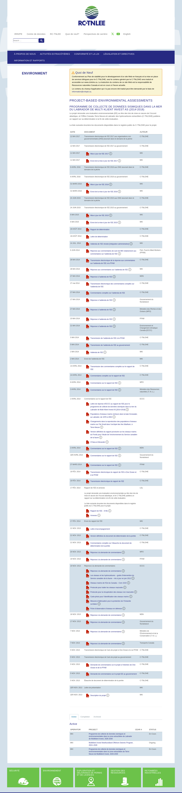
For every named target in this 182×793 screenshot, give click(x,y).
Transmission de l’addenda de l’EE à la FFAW (107, 338)
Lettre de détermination (99, 237)
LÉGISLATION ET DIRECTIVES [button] (119, 54)
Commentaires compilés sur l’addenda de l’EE (107, 293)
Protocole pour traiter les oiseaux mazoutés (106, 588)
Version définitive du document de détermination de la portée (113, 536)
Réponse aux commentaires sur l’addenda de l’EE (109, 270)
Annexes (93, 515)
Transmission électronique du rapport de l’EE (107, 481)
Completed (85, 717)
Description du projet (98, 695)
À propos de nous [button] (25, 54)
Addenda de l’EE (96, 352)
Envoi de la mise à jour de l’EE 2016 (104, 192)
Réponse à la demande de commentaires (105, 552)
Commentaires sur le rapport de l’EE (104, 383)
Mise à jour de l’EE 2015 (99, 215)
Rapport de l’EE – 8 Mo (99, 511)
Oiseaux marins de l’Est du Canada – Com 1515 (108, 583)
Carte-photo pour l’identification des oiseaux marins (109, 597)
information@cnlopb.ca (81, 92)
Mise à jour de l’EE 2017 (99, 154)
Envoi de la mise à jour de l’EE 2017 (104, 161)
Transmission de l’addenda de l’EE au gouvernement (110, 345)
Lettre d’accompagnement (100, 529)
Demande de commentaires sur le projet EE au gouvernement (113, 674)
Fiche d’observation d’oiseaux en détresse (106, 609)
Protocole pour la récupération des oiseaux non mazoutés (112, 592)
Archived (97, 717)
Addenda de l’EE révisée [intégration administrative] (109, 244)
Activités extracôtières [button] (55, 54)
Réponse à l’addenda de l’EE (101, 277)
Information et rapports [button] (29, 60)
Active (73, 717)
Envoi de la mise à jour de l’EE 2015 (104, 223)
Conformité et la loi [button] (86, 54)
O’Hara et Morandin (97, 442)
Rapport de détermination (99, 230)
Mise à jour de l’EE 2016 (99, 185)
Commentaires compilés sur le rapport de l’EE (107, 376)
